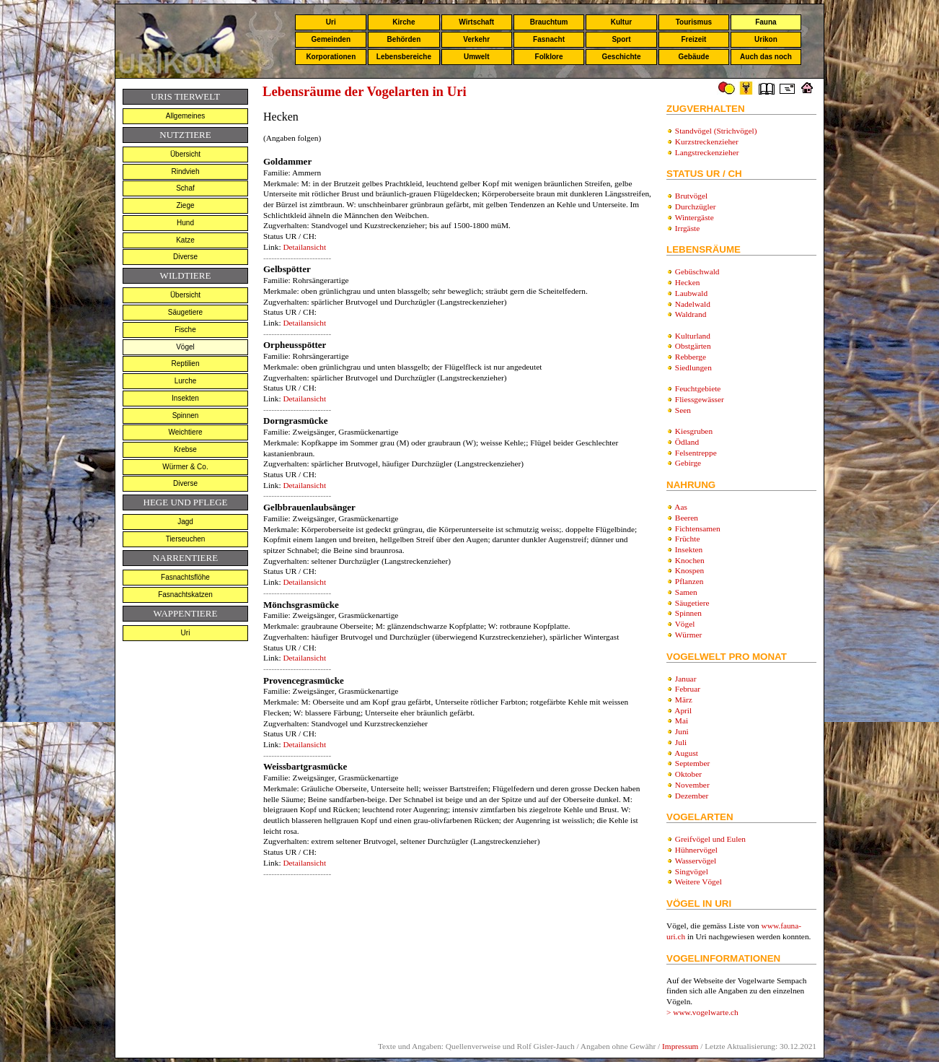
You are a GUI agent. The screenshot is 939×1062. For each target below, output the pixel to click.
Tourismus (694, 22)
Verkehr (476, 39)
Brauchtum (549, 22)
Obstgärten (693, 345)
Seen (683, 410)
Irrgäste (687, 228)
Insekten (185, 398)
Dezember (692, 795)
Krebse (185, 449)
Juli (681, 742)
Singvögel (691, 871)
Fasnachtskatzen (185, 595)
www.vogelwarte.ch (706, 1012)
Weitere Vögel (698, 881)
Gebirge (688, 462)
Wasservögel (696, 860)
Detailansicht (304, 247)
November (692, 784)
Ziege (185, 205)
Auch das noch (766, 57)
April (683, 710)
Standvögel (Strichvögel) (716, 130)
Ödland (687, 442)
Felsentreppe (696, 452)
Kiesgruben (694, 431)
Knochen (690, 560)
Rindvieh (186, 171)
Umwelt (477, 57)
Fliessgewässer (699, 399)
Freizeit (693, 39)
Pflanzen (689, 581)
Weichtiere (185, 432)
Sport (621, 39)
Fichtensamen (697, 528)
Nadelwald (692, 304)
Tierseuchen (186, 539)
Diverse (185, 257)
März (683, 699)
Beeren (686, 517)
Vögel (185, 347)
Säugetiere (185, 312)
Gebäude (694, 57)
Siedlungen (693, 367)
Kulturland (692, 335)
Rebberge (690, 356)
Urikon (765, 39)
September (692, 763)
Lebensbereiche (403, 57)
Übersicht (185, 154)
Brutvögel (691, 195)
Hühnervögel (696, 849)
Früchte (687, 538)
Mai (681, 720)
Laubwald (691, 293)
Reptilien (186, 363)
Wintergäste (694, 217)
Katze (185, 240)
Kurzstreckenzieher (707, 141)
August (686, 753)
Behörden (404, 39)
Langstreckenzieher (707, 152)
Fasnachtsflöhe (185, 577)
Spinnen (185, 415)
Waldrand (691, 314)
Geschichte (621, 57)
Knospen (689, 570)
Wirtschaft (476, 22)
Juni (682, 731)
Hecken (687, 282)
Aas (680, 506)
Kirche (403, 22)
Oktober (688, 774)
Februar (687, 688)
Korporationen (331, 57)
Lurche (186, 381)
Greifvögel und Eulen (710, 839)
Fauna (765, 22)
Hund (185, 223)
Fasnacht (549, 39)
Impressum (680, 1046)
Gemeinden (331, 39)
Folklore (549, 57)
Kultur (621, 22)
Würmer (688, 634)
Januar (686, 678)
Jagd (185, 522)
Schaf (185, 188)
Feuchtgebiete (698, 388)
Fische (185, 330)
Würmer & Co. (185, 467)
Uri (331, 22)
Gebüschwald (697, 271)
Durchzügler (695, 206)
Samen (686, 592)
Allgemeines (185, 116)
